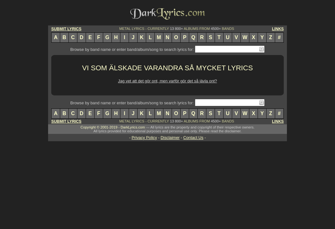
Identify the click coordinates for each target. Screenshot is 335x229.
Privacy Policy (144, 137)
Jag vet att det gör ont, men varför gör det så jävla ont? (167, 81)
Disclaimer (170, 137)
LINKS (278, 29)
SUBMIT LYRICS (66, 29)
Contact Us (193, 137)
